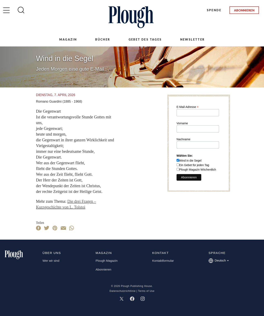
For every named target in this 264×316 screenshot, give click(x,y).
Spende (214, 10)
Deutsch (218, 260)
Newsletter (192, 39)
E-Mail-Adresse (188, 107)
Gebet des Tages (145, 39)
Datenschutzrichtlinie (123, 291)
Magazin (68, 39)
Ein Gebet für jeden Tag (194, 165)
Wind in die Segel (190, 160)
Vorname (182, 123)
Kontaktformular (163, 260)
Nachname (183, 139)
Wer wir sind (51, 260)
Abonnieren (244, 10)
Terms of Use (146, 291)
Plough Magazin (107, 260)
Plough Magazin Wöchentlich (197, 169)
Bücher (102, 39)
